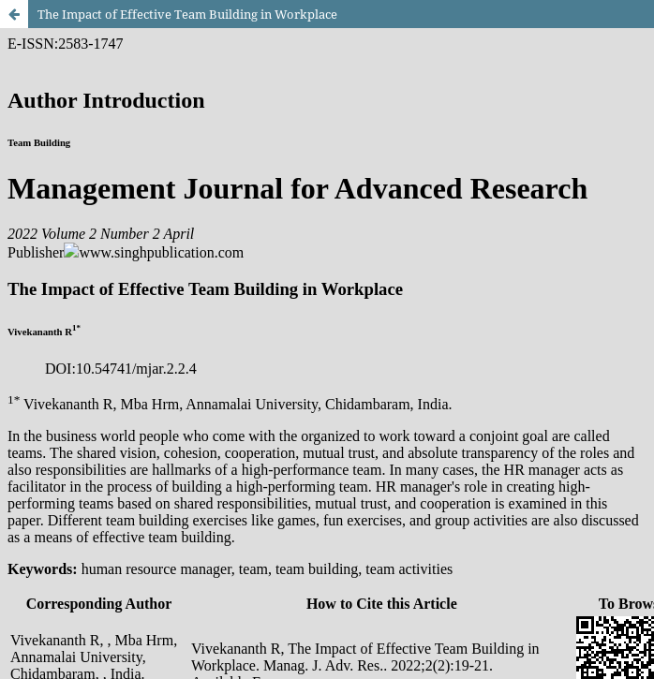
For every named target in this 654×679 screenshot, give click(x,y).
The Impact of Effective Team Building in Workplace (187, 14)
